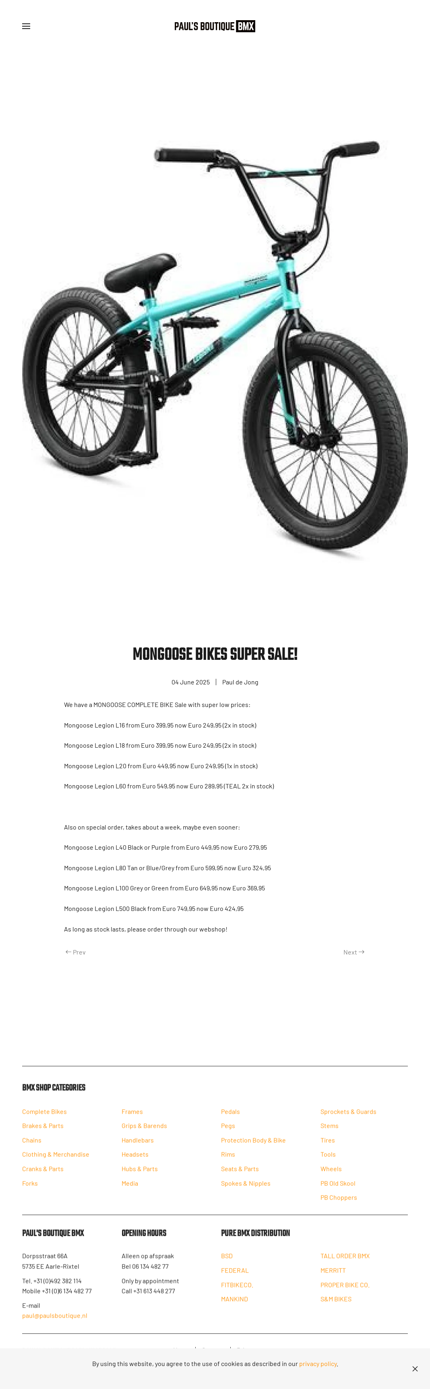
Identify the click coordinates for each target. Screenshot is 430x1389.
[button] (26, 26)
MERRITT (333, 1278)
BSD (227, 1264)
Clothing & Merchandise (55, 1162)
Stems (329, 1133)
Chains (31, 1148)
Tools (328, 1162)
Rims (228, 1162)
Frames (132, 1119)
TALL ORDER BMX (345, 1264)
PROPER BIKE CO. (345, 1292)
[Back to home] (215, 26)
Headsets (135, 1162)
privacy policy (318, 1363)
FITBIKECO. (237, 1292)
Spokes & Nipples (246, 1191)
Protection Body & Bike (253, 1148)
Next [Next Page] (353, 952)
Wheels (331, 1176)
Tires (327, 1148)
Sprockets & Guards (348, 1119)
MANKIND (234, 1307)
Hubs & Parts (140, 1176)
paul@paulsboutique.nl (54, 1323)
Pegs (228, 1133)
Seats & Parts (240, 1176)
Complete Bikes (44, 1119)
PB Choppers (338, 1205)
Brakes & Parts (43, 1133)
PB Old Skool (338, 1191)
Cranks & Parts (43, 1176)
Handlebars (138, 1148)
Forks (30, 1191)
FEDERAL (235, 1278)
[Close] (415, 1369)
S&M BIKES (335, 1307)
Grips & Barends (144, 1133)
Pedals (230, 1119)
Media (130, 1191)
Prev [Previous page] (76, 952)
